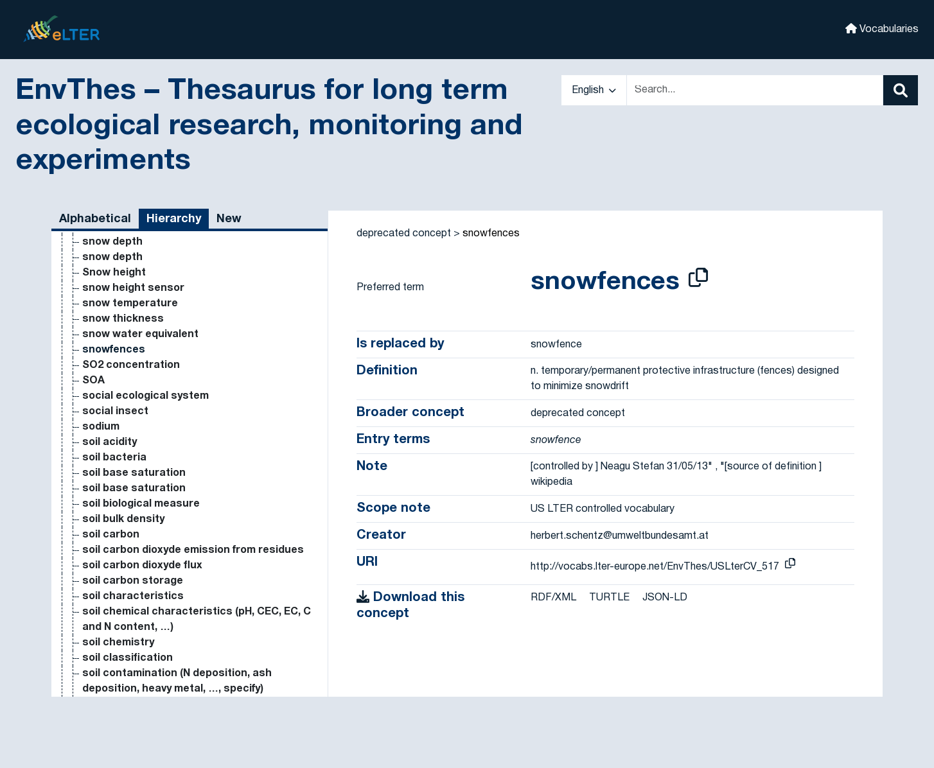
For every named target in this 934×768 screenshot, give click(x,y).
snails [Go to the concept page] (97, 344)
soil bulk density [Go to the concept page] (123, 683)
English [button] (594, 90)
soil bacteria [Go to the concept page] (114, 621)
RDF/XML (553, 597)
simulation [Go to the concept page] (109, 267)
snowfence (556, 344)
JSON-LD (664, 597)
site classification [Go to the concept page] (128, 282)
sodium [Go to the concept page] (100, 590)
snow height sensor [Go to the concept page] (133, 452)
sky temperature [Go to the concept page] (125, 297)
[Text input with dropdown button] (754, 90)
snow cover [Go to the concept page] (111, 390)
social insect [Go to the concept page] (115, 575)
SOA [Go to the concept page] (93, 544)
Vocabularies (882, 28)
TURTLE (609, 597)
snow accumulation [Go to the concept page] (132, 375)
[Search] (901, 90)
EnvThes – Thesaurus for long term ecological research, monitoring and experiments (268, 126)
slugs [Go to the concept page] (96, 313)
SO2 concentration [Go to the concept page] (131, 529)
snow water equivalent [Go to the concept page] (140, 498)
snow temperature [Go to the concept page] (130, 467)
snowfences (491, 233)
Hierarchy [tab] (173, 219)
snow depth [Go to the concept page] (112, 405)
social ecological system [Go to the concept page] (145, 559)
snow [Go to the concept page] (96, 359)
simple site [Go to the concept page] (110, 251)
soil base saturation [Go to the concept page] (134, 637)
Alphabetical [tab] (95, 219)
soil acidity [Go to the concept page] (109, 606)
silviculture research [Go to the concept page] (135, 236)
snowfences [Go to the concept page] (113, 513)
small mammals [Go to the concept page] (121, 328)
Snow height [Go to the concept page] (114, 436)
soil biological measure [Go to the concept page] (141, 667)
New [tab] (229, 219)
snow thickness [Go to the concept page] (123, 482)
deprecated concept (404, 233)
